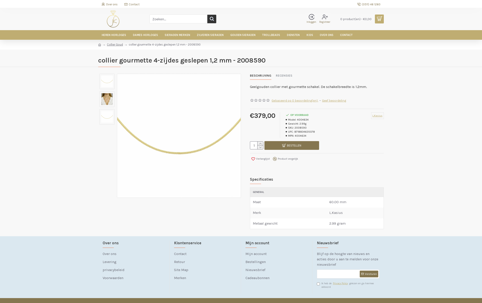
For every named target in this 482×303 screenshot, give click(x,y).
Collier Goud (115, 44)
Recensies (284, 75)
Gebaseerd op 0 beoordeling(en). (295, 98)
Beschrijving (260, 75)
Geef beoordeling (334, 98)
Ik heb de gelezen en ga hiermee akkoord (345, 277)
